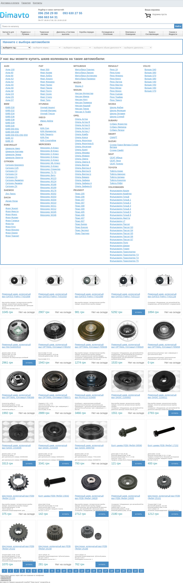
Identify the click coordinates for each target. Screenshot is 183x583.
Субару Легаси (117, 130)
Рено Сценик (116, 94)
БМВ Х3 (9, 138)
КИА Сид (44, 128)
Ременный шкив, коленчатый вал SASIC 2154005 (16, 446)
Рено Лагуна (116, 82)
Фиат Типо (45, 100)
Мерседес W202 (48, 193)
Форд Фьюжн (11, 217)
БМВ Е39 (9, 123)
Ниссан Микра (82, 96)
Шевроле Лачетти (14, 157)
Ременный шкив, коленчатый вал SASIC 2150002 (125, 396)
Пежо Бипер (81, 224)
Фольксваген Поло (119, 242)
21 (129, 571)
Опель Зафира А (83, 183)
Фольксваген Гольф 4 (120, 209)
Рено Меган (115, 88)
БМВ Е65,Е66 (12, 132)
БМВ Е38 (9, 119)
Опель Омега (81, 159)
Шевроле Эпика (13, 154)
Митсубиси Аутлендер (86, 75)
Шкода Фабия (116, 107)
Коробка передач (86, 32)
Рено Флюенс (116, 75)
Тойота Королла (118, 180)
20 (123, 571)
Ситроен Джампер (14, 180)
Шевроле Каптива (14, 151)
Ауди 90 (9, 75)
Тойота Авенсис (117, 174)
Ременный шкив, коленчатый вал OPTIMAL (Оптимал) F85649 (127, 345)
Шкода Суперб (117, 116)
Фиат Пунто (46, 91)
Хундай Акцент (47, 107)
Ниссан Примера (83, 102)
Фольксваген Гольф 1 (120, 200)
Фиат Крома (46, 72)
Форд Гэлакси (12, 220)
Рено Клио (115, 72)
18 (111, 571)
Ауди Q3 (9, 94)
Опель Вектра (82, 165)
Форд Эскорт (11, 208)
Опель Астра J (82, 131)
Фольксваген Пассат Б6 (121, 236)
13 (82, 571)
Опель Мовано (82, 156)
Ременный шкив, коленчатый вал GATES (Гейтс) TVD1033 (52, 295)
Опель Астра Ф (82, 122)
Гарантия (26, 3)
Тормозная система (44, 33)
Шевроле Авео (12, 148)
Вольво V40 (150, 82)
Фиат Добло (46, 75)
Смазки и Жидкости (173, 33)
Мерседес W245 (48, 212)
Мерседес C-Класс (49, 154)
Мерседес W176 (48, 190)
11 (70, 571)
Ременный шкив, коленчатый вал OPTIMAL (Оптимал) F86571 (54, 396)
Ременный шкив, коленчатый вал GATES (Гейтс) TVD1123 (125, 295)
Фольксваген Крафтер (121, 193)
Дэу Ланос (10, 193)
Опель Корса (81, 137)
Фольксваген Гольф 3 (120, 206)
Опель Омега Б (82, 162)
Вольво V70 (150, 91)
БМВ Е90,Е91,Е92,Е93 (16, 135)
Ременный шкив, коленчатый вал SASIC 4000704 (89, 446)
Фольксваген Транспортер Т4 (124, 258)
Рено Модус (116, 91)
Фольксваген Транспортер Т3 (124, 255)
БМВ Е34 (9, 113)
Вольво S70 (150, 75)
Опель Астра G (82, 125)
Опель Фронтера (83, 140)
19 (117, 571)
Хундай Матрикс (48, 110)
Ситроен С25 (11, 168)
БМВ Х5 (9, 141)
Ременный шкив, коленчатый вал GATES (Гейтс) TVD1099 (89, 295)
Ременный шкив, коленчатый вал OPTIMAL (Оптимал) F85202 (54, 345)
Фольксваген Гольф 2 (120, 203)
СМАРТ (113, 137)
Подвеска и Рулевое (25, 33)
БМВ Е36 (9, 116)
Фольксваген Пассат (120, 224)
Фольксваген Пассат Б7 (121, 239)
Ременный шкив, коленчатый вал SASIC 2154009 (52, 446)
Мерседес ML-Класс (50, 163)
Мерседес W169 (48, 187)
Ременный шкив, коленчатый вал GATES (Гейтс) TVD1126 (162, 295)
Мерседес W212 (48, 209)
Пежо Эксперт (82, 230)
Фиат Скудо (46, 94)
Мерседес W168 (48, 184)
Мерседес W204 (48, 200)
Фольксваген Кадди (119, 190)
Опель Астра (81, 119)
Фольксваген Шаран (120, 245)
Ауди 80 (9, 72)
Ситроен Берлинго (14, 165)
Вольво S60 (150, 72)
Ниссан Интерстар (84, 93)
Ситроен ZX (11, 186)
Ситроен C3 (11, 171)
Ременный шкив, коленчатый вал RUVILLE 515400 (89, 396)
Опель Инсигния (83, 146)
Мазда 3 (79, 86)
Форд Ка (9, 223)
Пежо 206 (79, 197)
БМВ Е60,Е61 (12, 129)
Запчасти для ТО (8, 33)
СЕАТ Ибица (116, 157)
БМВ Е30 (9, 107)
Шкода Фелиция (118, 110)
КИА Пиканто (46, 134)
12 (76, 571)
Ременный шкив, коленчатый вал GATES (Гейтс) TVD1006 (16, 295)
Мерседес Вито (48, 175)
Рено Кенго (115, 78)
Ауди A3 (9, 78)
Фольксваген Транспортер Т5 (124, 261)
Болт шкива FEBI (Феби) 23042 (53, 496)
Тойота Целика (117, 177)
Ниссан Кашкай (82, 105)
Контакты (37, 3)
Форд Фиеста (11, 211)
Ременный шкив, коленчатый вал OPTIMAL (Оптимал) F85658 (164, 345)
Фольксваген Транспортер (123, 252)
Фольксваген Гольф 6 (120, 215)
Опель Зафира (82, 180)
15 (94, 571)
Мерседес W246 (48, 215)
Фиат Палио (46, 85)
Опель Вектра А (83, 168)
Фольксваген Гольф (119, 197)
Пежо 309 (79, 209)
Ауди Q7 (9, 100)
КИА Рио (44, 137)
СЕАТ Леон (115, 160)
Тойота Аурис (116, 171)
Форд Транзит (12, 236)
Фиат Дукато (46, 78)
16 (100, 571)
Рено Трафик (116, 97)
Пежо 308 (79, 206)
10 (64, 571)
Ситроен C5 (11, 177)
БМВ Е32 (9, 110)
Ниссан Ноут (81, 99)
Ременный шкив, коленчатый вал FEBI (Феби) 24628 (89, 497)
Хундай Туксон (47, 113)
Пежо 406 (79, 215)
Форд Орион (11, 233)
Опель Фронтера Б (84, 143)
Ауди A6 (9, 88)
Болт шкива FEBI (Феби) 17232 (163, 445)
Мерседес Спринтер (50, 169)
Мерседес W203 (48, 197)
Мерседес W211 (48, 206)
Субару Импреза (118, 127)
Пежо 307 (79, 203)
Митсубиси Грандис (85, 69)
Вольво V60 (150, 88)
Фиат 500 (44, 69)
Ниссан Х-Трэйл (83, 112)
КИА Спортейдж (48, 140)
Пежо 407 (79, 218)
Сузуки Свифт (117, 150)
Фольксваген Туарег (119, 248)
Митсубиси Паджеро (85, 78)
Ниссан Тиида (82, 108)
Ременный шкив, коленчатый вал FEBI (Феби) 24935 (125, 497)
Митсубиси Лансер (84, 72)
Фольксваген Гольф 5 (120, 212)
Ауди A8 (9, 91)
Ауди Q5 (9, 97)
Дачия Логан (11, 201)
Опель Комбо (81, 134)
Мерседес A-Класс (49, 148)
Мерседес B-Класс (49, 151)
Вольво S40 (150, 69)
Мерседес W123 (48, 178)
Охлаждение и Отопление (108, 33)
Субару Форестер (118, 124)
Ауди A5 (9, 85)
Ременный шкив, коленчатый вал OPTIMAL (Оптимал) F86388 (18, 396)
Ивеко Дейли (46, 121)
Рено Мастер (116, 85)
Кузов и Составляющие (151, 33)
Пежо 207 (79, 200)
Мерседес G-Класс (49, 160)
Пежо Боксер (81, 227)
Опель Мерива (82, 152)
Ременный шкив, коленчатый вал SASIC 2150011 (162, 396)
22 (135, 571)
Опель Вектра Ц (83, 174)
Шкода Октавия (117, 113)
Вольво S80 (150, 78)
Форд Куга (10, 226)
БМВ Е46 (9, 126)
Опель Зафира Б (83, 186)
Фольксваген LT (117, 221)
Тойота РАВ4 (116, 183)
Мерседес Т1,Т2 (48, 172)
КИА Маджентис (48, 131)
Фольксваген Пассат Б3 (121, 227)
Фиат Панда (46, 88)
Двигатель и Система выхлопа (66, 33)
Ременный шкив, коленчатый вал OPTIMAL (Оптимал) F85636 (91, 345)
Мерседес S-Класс (49, 166)
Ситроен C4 (11, 174)
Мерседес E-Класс (49, 157)
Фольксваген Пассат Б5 (121, 233)
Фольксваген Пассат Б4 (121, 230)
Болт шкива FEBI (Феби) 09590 (126, 445)
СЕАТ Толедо (116, 163)
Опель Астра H (82, 128)
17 (105, 571)
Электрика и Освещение (130, 33)
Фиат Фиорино (47, 82)
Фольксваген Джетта (120, 218)
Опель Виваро (82, 177)
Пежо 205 (79, 193)
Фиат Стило (46, 97)
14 (88, 571)
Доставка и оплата (10, 3)
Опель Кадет (81, 149)
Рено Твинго (116, 100)
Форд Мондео (12, 230)
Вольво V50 (150, 85)
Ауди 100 (9, 69)
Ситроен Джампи (13, 183)
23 (141, 571)
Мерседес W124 (48, 181)
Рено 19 (114, 69)
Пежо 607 (79, 221)
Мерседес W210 (48, 203)
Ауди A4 (9, 82)
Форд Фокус (11, 214)
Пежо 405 (79, 212)
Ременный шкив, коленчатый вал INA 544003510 (16, 345)
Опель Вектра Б (83, 171)
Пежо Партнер (82, 233)
